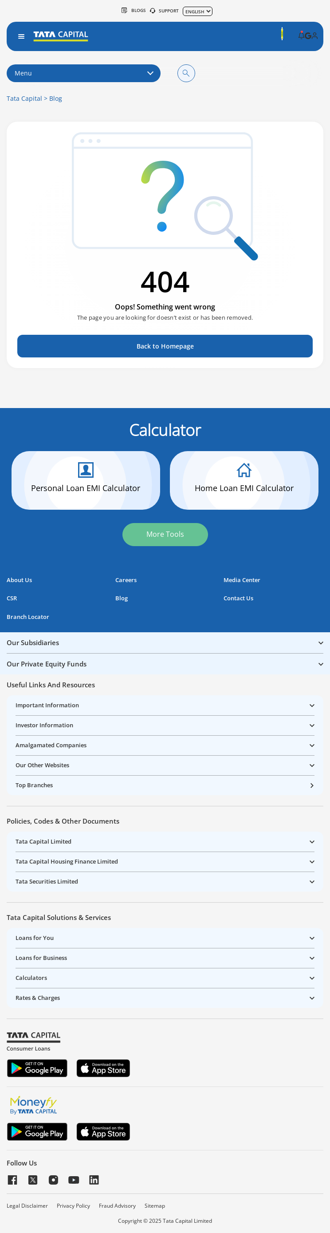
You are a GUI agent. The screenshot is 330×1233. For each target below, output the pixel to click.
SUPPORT (164, 10)
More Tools (165, 534)
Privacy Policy (73, 1206)
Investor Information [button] (44, 725)
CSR (12, 598)
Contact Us (238, 598)
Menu (84, 73)
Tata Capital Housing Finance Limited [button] (67, 861)
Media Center (242, 580)
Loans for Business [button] (41, 958)
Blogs (134, 10)
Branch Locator (28, 617)
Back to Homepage (165, 346)
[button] (301, 36)
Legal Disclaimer (27, 1206)
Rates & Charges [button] (38, 998)
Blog (55, 98)
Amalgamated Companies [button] (51, 745)
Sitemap (155, 1206)
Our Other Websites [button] (42, 765)
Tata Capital (24, 98)
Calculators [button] (31, 978)
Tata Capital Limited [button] (43, 841)
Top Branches (34, 785)
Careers (126, 580)
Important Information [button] (47, 705)
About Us (19, 580)
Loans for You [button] (35, 938)
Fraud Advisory (117, 1206)
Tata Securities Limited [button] (47, 881)
